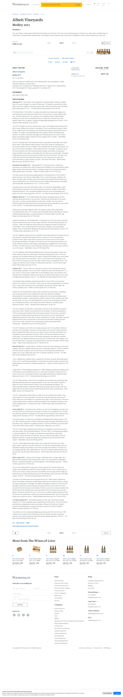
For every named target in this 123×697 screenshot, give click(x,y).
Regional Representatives (61, 670)
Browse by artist (58, 627)
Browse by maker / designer (62, 634)
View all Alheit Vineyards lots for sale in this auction (25, 572)
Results (107, 43)
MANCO (56, 665)
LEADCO (56, 660)
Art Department (58, 672)
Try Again (77, 4)
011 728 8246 (92, 641)
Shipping (90, 632)
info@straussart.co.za (94, 644)
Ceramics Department (60, 679)
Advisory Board (58, 657)
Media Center (58, 642)
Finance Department (60, 684)
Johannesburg (93, 639)
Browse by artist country (61, 629)
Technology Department (61, 687)
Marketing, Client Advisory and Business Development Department (72, 667)
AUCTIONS (35, 4)
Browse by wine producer (61, 632)
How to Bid (91, 634)
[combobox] (15, 634)
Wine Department (59, 682)
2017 (13, 569)
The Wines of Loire (25, 14)
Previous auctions (59, 637)
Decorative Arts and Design (61, 674)
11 (80, 602)
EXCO (56, 662)
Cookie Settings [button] (107, 693)
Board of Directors (59, 655)
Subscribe (20, 651)
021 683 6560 (92, 650)
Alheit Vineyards (18, 118)
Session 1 (36, 14)
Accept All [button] (117, 693)
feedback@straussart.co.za (95, 660)
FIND (88, 4)
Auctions (15, 14)
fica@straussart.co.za (94, 666)
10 (63, 602)
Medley (28, 569)
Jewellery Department (60, 677)
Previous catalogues (60, 639)
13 (97, 602)
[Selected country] (14, 645)
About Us (57, 647)
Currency (68, 104)
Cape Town (92, 648)
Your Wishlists (58, 644)
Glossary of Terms (93, 629)
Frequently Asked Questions (95, 627)
